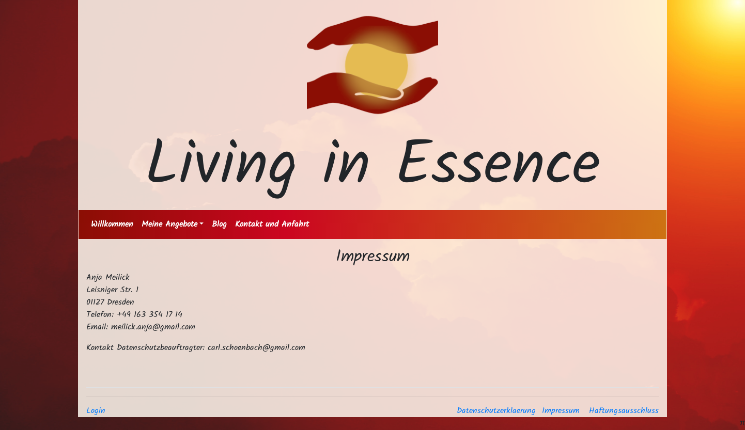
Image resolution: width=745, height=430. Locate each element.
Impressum (561, 410)
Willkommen (112, 224)
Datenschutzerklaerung (496, 410)
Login (95, 410)
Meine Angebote (169, 224)
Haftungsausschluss (624, 410)
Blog (219, 224)
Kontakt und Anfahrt (272, 224)
